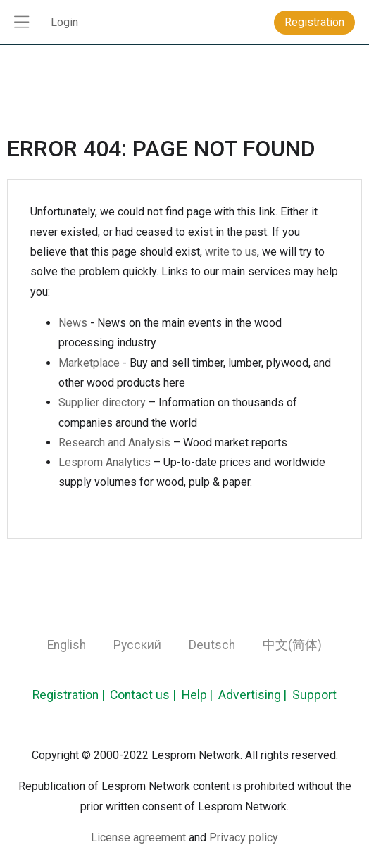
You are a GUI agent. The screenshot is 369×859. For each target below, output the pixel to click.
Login (64, 22)
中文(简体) (292, 645)
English (66, 645)
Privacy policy (243, 837)
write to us (231, 251)
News (72, 323)
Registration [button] (314, 22)
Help (194, 695)
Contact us (140, 695)
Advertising (249, 695)
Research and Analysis (114, 442)
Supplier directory (102, 402)
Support (314, 695)
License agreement (138, 837)
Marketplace (89, 363)
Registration (65, 695)
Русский (137, 645)
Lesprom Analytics (104, 462)
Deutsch (212, 645)
